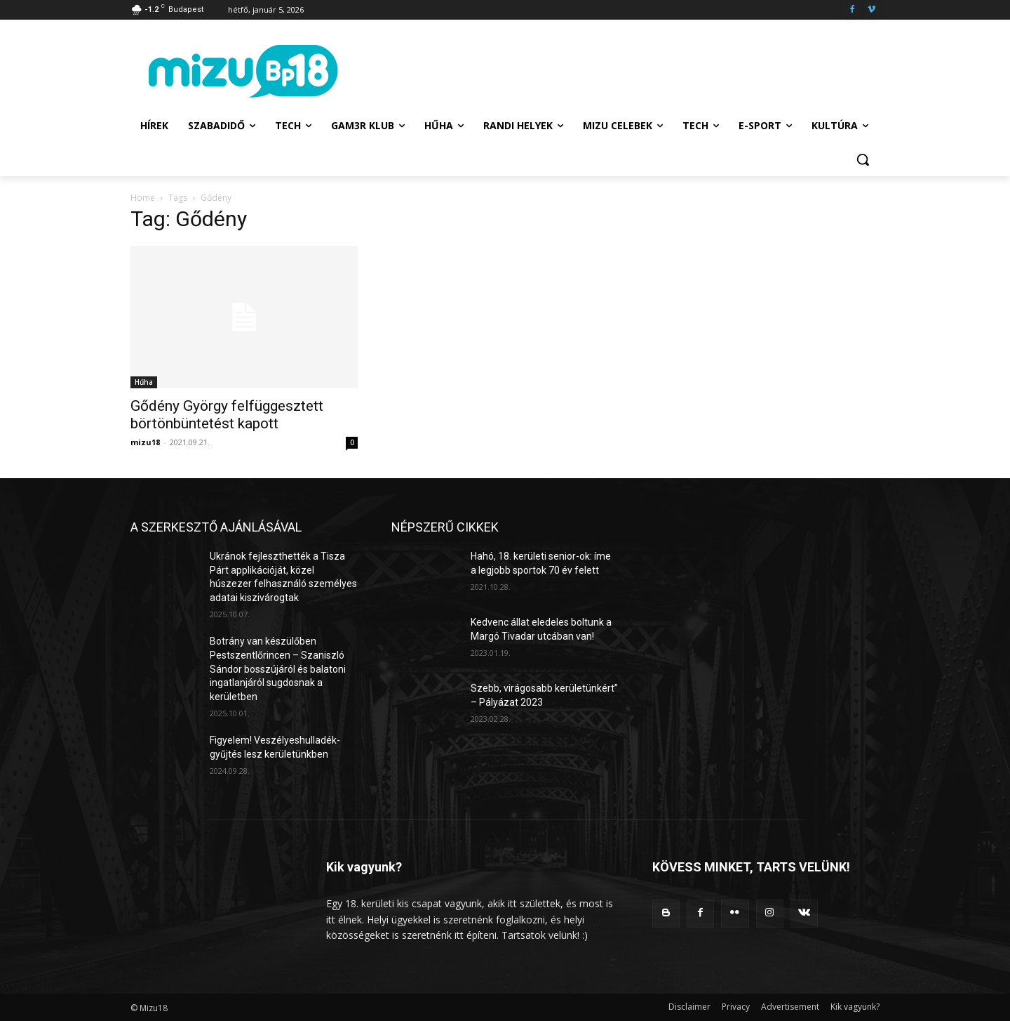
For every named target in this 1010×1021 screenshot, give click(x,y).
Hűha (144, 382)
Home (142, 198)
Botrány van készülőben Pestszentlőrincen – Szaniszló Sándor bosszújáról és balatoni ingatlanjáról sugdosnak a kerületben (278, 668)
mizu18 (145, 442)
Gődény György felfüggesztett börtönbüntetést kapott (226, 414)
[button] (863, 159)
